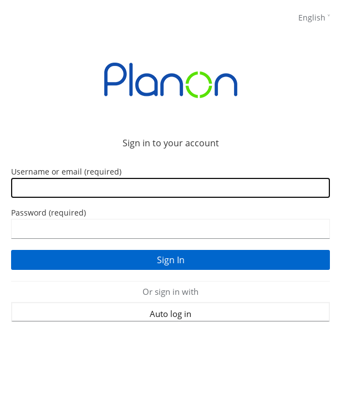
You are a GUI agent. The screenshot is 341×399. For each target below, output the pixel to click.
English (311, 17)
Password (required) (48, 212)
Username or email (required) (66, 171)
